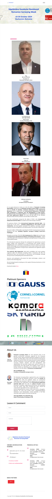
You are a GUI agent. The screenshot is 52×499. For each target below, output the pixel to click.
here (17, 266)
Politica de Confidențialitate (15, 463)
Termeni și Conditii (13, 460)
